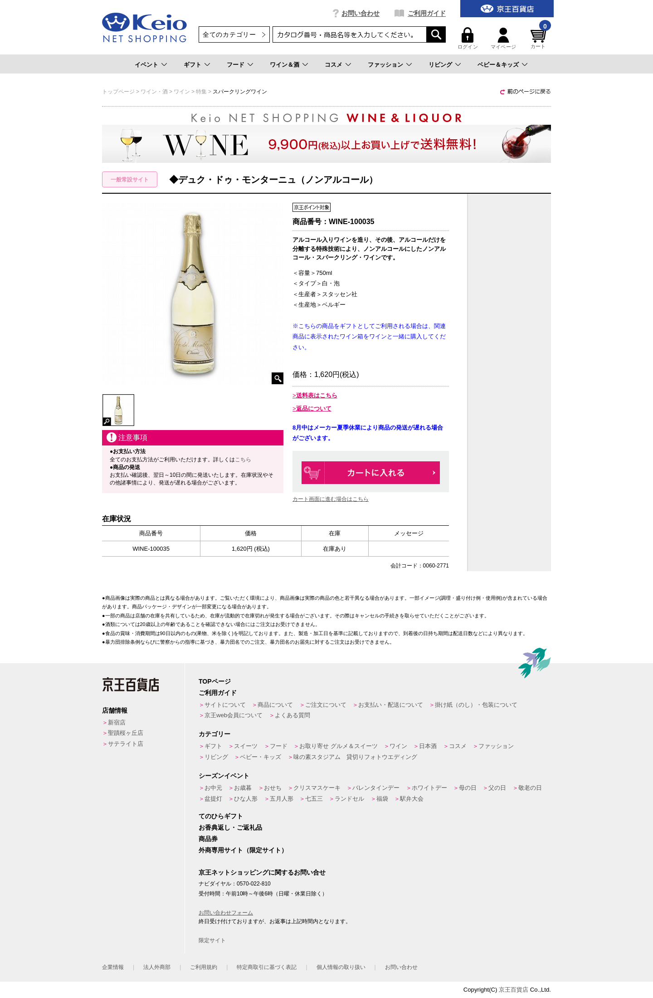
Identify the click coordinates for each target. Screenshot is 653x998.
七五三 (314, 798)
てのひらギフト (221, 816)
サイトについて (225, 704)
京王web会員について (234, 715)
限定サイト (212, 940)
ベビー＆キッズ (498, 64)
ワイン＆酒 (284, 64)
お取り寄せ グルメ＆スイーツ (338, 746)
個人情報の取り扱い (341, 967)
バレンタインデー (376, 787)
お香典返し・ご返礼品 (230, 827)
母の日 (468, 787)
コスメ (333, 64)
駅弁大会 (412, 798)
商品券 (208, 838)
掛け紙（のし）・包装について (476, 704)
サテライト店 (125, 743)
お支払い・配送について (390, 704)
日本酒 (428, 746)
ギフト (192, 64)
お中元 (213, 787)
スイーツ (246, 746)
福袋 (382, 798)
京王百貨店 (513, 989)
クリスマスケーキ (317, 787)
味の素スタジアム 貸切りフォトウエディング (355, 756)
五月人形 (281, 798)
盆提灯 (213, 798)
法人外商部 (157, 967)
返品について (313, 408)
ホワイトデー (429, 787)
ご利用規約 (203, 967)
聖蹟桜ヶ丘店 (125, 732)
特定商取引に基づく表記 (267, 967)
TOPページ (215, 681)
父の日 (497, 787)
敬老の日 (530, 787)
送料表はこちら (316, 395)
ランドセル (349, 798)
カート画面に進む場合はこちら (330, 499)
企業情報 (113, 967)
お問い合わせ (360, 13)
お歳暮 (243, 787)
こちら (243, 459)
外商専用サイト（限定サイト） (243, 850)
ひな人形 (246, 798)
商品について (275, 704)
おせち (273, 787)
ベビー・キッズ (260, 756)
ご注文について (325, 704)
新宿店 (117, 722)
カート (540, 38)
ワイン (398, 746)
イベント (146, 64)
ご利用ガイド (427, 13)
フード (235, 64)
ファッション (385, 64)
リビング (440, 64)
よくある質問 (292, 715)
